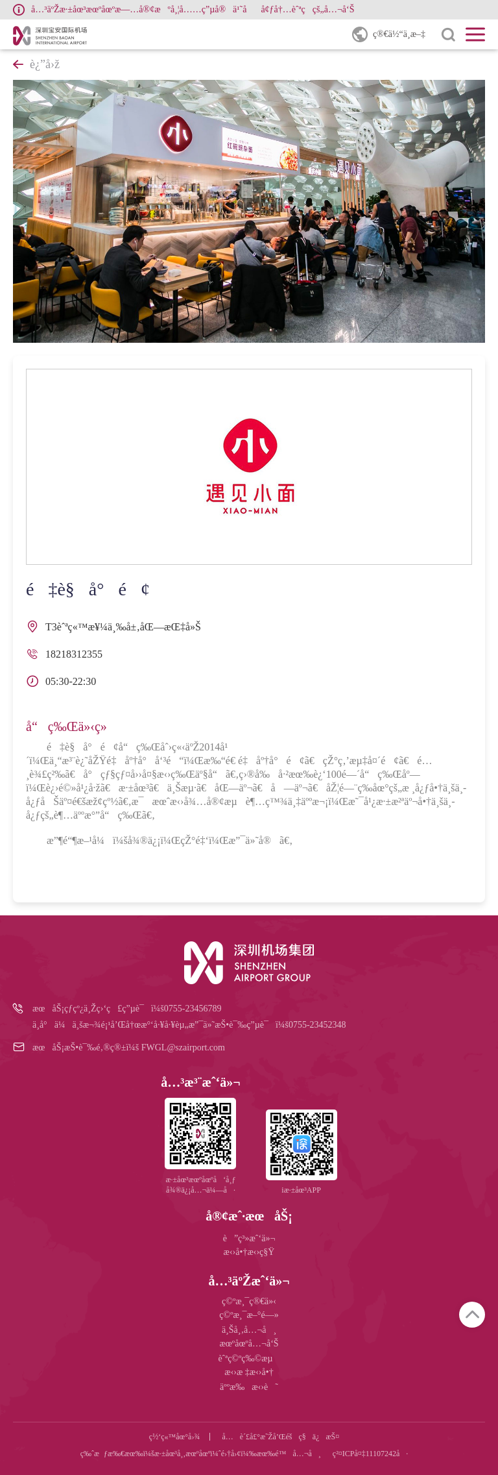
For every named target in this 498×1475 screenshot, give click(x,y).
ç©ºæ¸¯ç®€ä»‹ (249, 1301)
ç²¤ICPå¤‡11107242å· (370, 1453)
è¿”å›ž (36, 64)
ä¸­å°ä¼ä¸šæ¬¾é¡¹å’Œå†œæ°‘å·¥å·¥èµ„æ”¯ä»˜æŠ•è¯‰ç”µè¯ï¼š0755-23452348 (189, 1025)
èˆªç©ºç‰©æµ (248, 1358)
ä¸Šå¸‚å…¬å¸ (249, 1330)
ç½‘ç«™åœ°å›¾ (174, 1437)
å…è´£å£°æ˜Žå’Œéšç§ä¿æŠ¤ (280, 1437)
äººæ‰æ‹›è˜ (249, 1387)
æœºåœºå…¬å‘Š (248, 1343)
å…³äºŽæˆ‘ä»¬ (248, 1281)
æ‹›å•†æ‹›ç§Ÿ (249, 1252)
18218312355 (73, 654)
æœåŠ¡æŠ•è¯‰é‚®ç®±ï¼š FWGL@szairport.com (128, 1047)
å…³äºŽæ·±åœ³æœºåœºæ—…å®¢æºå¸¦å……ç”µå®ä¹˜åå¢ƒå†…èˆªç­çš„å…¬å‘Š (192, 9)
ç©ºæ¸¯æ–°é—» (248, 1315)
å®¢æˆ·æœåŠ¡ (249, 1216)
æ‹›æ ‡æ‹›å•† (248, 1372)
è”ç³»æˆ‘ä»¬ (249, 1238)
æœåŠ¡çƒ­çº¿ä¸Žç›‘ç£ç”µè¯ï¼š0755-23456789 (126, 1008)
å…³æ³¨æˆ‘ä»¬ (200, 1082)
